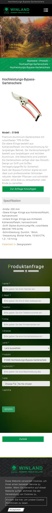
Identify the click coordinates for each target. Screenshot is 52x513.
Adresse (6, 331)
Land (5, 342)
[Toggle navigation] (46, 10)
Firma (5, 319)
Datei (5, 378)
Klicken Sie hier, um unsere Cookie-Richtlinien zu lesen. (25, 501)
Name (6, 283)
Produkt (43, 61)
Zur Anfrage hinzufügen (23, 189)
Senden (8, 409)
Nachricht (8, 366)
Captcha (6, 390)
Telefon (6, 307)
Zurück (23, 439)
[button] (3, 108)
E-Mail (6, 295)
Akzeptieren (15, 509)
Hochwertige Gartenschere (33, 64)
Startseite (32, 61)
